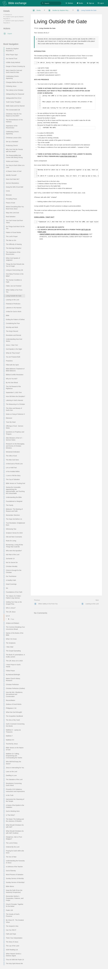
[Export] (14, 33)
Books (80, 3)
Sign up (90, 3)
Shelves (69, 3)
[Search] (43, 3)
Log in (101, 3)
